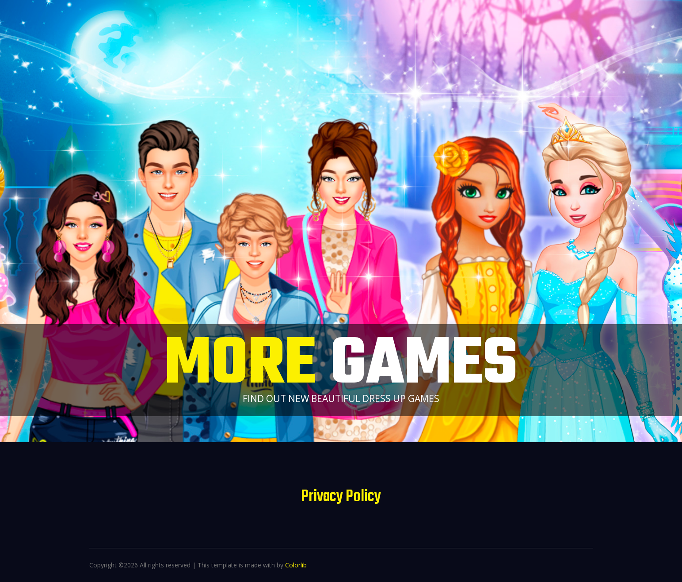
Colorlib (296, 565)
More (341, 365)
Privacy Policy (341, 496)
